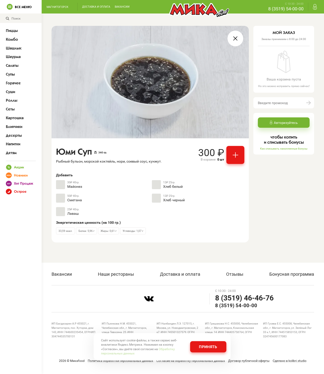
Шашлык (13, 48)
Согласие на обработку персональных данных (190, 361)
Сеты (10, 109)
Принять (208, 346)
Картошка (15, 118)
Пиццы (12, 30)
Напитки (13, 144)
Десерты (14, 135)
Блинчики (14, 126)
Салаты (12, 65)
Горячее (13, 83)
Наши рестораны (116, 274)
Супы (10, 74)
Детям (11, 152)
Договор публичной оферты (249, 361)
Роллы (11, 100)
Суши (10, 92)
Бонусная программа (291, 274)
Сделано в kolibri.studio (289, 361)
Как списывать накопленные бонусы (283, 148)
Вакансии (122, 6)
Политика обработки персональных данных (120, 361)
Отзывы (234, 274)
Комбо (12, 39)
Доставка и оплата (96, 6)
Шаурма (13, 56)
